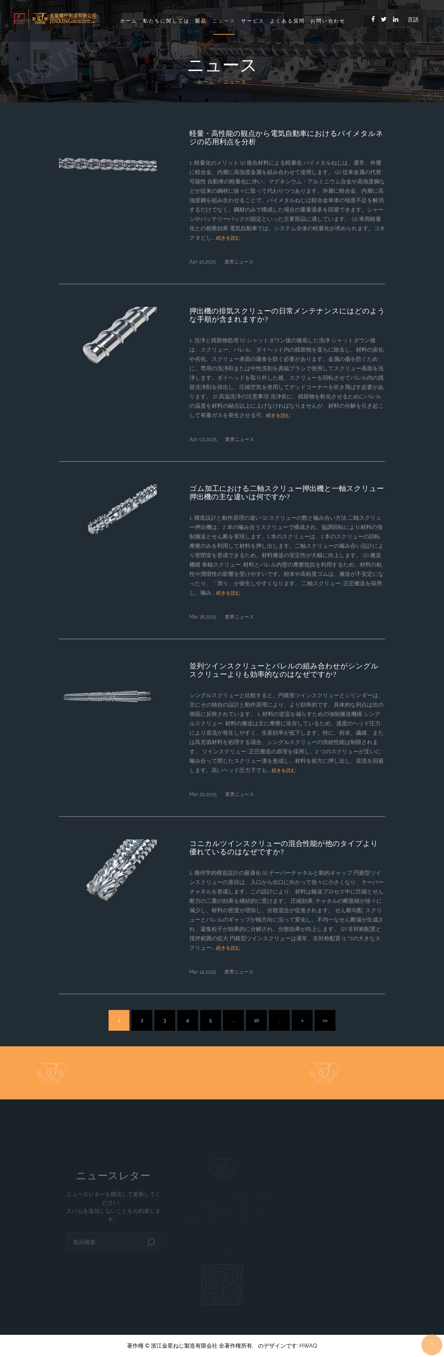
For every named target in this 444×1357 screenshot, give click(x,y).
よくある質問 (287, 21)
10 (256, 1020)
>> (325, 1020)
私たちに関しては (166, 21)
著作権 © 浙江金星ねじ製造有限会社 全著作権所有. (190, 1345)
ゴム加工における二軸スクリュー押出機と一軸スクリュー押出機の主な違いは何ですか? (286, 492)
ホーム (128, 21)
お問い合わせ (327, 21)
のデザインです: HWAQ (287, 1345)
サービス (252, 21)
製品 (201, 21)
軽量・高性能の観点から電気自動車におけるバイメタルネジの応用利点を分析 (286, 137)
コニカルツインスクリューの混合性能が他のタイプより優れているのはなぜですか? (283, 847)
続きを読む (228, 238)
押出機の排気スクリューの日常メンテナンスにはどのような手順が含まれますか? (287, 315)
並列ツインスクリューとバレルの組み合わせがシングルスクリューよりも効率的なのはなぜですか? (283, 670)
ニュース (224, 21)
